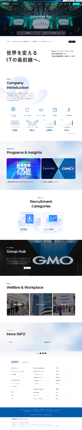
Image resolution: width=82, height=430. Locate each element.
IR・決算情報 (18, 374)
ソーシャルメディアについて (58, 409)
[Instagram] (65, 4)
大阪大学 (63, 383)
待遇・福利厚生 (41, 392)
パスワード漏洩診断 (32, 424)
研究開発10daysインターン (41, 377)
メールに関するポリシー (48, 409)
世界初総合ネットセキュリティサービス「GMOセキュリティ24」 (20, 424)
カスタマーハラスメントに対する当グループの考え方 (49, 411)
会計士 (63, 392)
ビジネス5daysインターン (41, 374)
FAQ (18, 398)
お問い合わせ (38, 411)
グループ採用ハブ (18, 386)
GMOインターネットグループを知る (18, 371)
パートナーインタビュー (18, 383)
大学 (56, 4)
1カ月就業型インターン (41, 380)
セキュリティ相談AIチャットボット (47, 424)
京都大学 (63, 374)
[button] (34, 38)
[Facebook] (69, 4)
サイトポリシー (21, 409)
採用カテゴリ (40, 4)
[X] (67, 4)
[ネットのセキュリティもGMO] (8, 1)
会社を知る (32, 4)
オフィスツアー (41, 395)
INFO (52, 4)
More (72, 41)
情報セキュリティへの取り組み (38, 409)
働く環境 (47, 4)
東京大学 (63, 371)
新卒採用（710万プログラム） (41, 371)
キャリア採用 (41, 383)
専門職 (60, 4)
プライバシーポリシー (29, 409)
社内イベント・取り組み (41, 398)
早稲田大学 (63, 377)
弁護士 (63, 395)
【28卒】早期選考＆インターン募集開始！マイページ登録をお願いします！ (36, 41)
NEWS (18, 395)
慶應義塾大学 (63, 380)
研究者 (63, 398)
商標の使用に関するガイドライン (29, 411)
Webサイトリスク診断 (39, 424)
